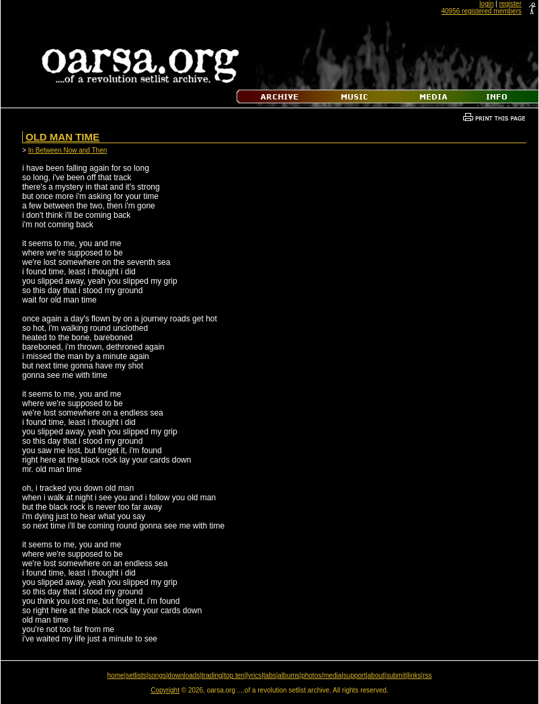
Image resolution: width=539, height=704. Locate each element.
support (354, 675)
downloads (184, 675)
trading (212, 675)
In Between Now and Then (68, 150)
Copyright (165, 690)
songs (157, 675)
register (510, 3)
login (486, 3)
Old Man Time (62, 137)
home (116, 675)
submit (395, 675)
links (414, 675)
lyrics (253, 675)
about (376, 675)
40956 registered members (481, 11)
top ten (234, 675)
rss (427, 675)
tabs (269, 675)
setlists (136, 675)
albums (288, 675)
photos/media (321, 675)
